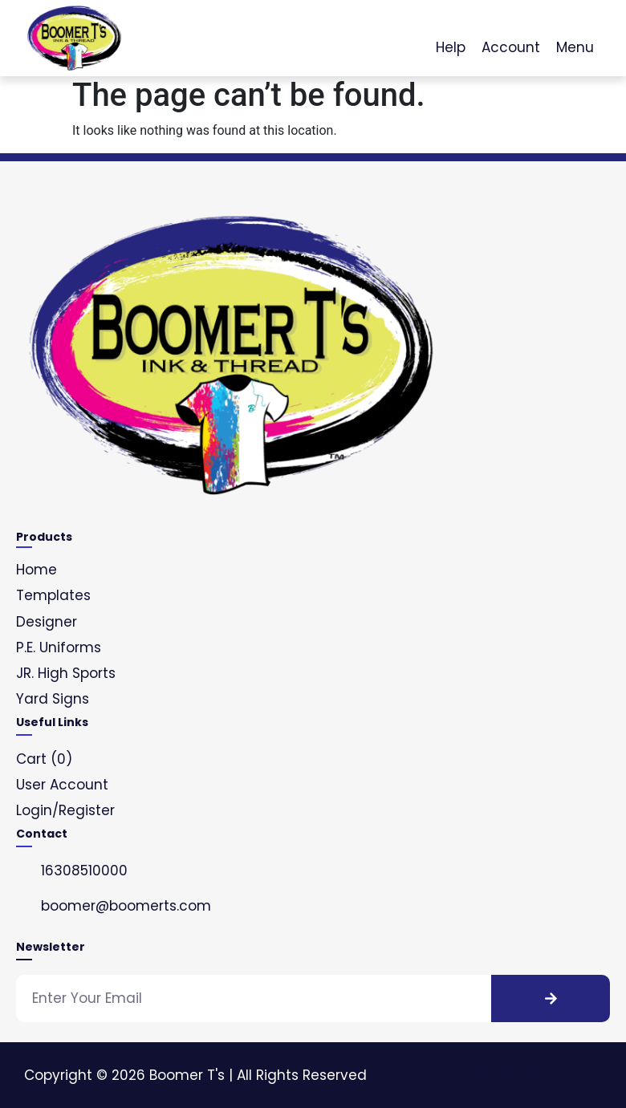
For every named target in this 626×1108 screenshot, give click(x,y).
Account (511, 47)
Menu (575, 47)
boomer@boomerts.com (126, 906)
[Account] (511, 29)
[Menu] (575, 29)
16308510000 (84, 870)
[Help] (451, 29)
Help (450, 47)
